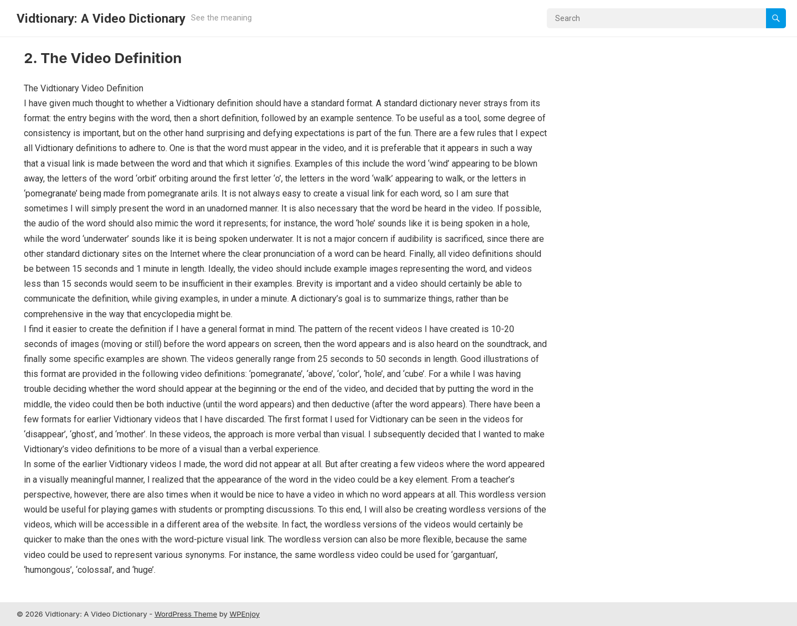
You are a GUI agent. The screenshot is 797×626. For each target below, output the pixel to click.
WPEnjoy (245, 613)
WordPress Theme (185, 613)
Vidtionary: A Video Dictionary (101, 18)
